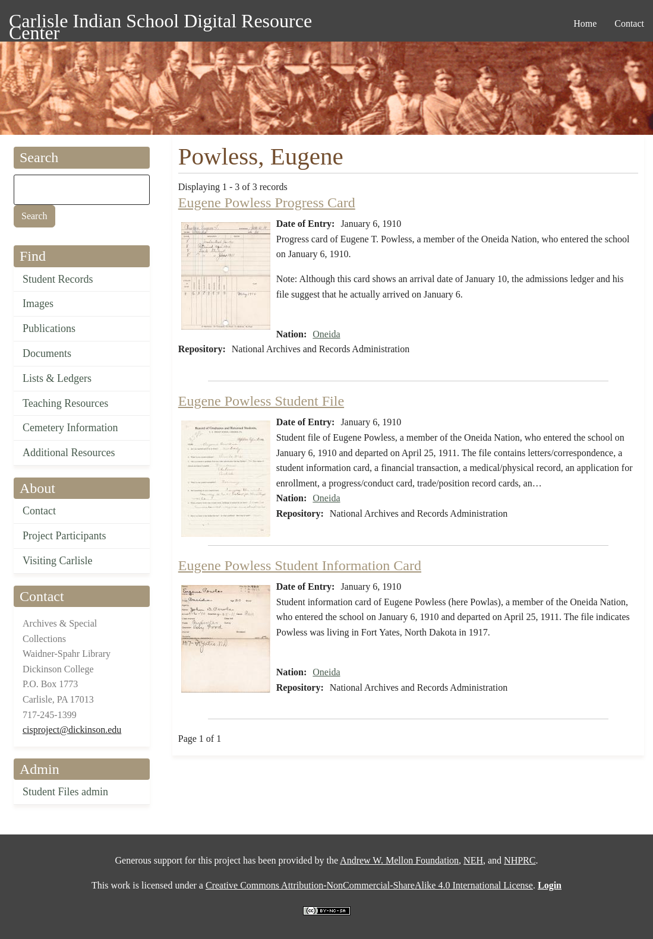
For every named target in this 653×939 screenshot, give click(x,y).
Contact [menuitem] (629, 23)
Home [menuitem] (585, 23)
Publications (49, 328)
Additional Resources (69, 453)
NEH (473, 860)
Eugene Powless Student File (261, 401)
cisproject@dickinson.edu (72, 730)
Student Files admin (65, 792)
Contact (39, 511)
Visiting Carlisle (57, 561)
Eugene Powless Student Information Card (299, 565)
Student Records (58, 279)
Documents (47, 353)
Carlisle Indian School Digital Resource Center (160, 23)
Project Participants (64, 536)
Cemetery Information (70, 428)
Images (38, 303)
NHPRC (519, 860)
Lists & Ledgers (57, 378)
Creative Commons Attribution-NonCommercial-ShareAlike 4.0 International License (369, 885)
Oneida (326, 334)
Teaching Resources (65, 403)
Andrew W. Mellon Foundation (399, 860)
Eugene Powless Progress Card (266, 202)
